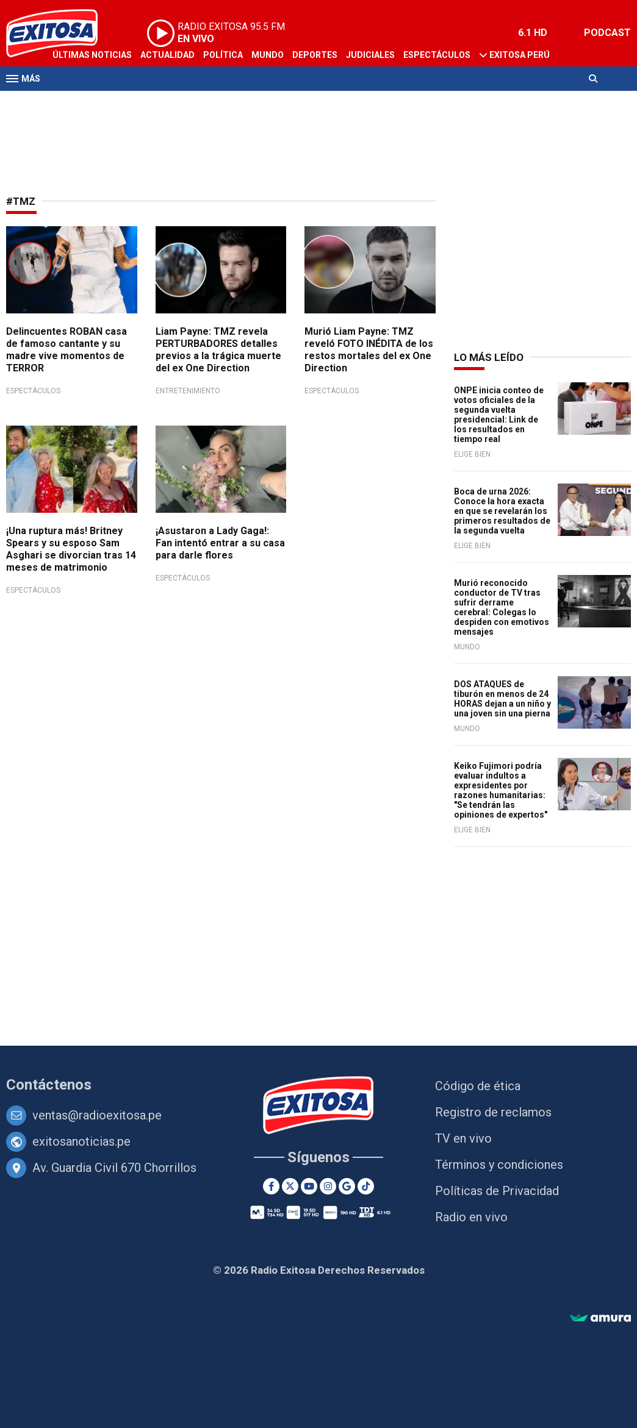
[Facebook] (271, 1186)
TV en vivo (463, 1138)
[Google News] (347, 1186)
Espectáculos (436, 55)
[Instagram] (328, 1186)
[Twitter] (290, 1186)
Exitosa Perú (519, 55)
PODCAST (607, 32)
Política (223, 55)
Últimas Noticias (92, 55)
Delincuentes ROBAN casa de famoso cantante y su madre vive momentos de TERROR (66, 350)
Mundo (267, 55)
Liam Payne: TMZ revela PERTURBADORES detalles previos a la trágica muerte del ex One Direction (218, 350)
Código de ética (477, 1086)
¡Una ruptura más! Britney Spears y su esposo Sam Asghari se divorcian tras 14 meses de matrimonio (71, 549)
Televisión (76, 102)
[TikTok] (366, 1186)
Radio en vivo (471, 1217)
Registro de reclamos (493, 1112)
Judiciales (370, 55)
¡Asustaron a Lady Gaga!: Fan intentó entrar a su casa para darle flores (220, 543)
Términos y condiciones (499, 1164)
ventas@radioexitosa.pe (97, 1115)
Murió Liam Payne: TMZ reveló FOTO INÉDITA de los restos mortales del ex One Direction (368, 350)
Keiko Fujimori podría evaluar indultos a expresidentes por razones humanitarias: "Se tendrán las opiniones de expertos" (500, 790)
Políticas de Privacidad (497, 1190)
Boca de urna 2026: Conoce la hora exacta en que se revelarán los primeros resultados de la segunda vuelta (502, 511)
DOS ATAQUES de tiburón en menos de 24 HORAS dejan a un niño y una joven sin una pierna (502, 698)
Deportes (314, 55)
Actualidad (167, 55)
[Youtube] (309, 1186)
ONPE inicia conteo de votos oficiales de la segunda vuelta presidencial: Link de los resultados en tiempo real (499, 414)
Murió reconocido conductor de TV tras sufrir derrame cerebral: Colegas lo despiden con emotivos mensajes (501, 607)
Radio (122, 102)
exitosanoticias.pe (81, 1141)
